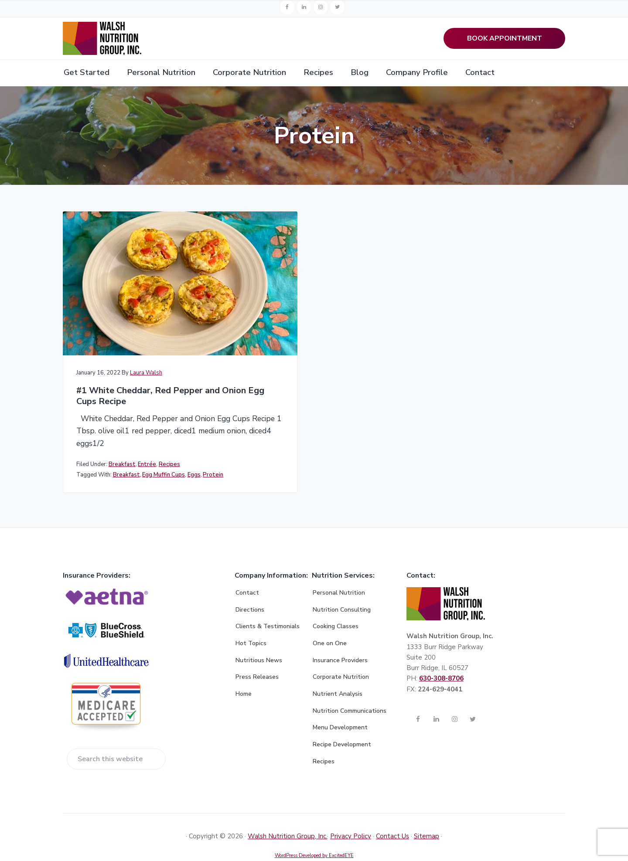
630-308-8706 (441, 659)
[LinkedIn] (304, 7)
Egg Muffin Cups (163, 444)
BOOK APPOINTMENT (504, 39)
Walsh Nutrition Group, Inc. (287, 817)
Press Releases (257, 658)
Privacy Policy (350, 817)
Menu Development (340, 708)
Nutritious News (259, 641)
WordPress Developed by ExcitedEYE (314, 837)
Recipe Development (342, 725)
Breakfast (122, 434)
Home (244, 675)
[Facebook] (287, 7)
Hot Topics (251, 624)
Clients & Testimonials (268, 607)
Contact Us (392, 817)
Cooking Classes (335, 607)
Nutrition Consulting (342, 590)
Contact (247, 574)
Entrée (147, 434)
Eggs (194, 444)
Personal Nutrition (339, 574)
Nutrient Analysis (337, 675)
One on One (330, 624)
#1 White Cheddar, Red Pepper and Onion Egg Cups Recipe (139, 351)
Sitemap (426, 817)
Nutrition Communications (349, 691)
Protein (88, 453)
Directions (250, 590)
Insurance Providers (340, 641)
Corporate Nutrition (341, 658)
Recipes (169, 434)
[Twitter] (337, 7)
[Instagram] (320, 7)
